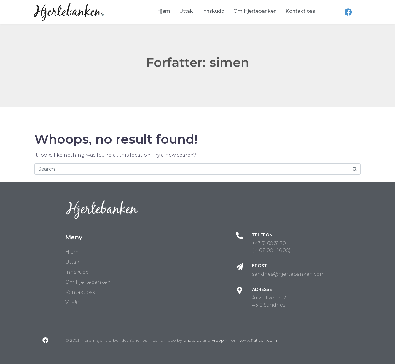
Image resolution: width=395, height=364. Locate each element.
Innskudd (213, 11)
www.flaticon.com (258, 340)
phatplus (192, 340)
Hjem (163, 11)
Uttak (186, 11)
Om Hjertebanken (255, 11)
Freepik (219, 340)
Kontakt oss (300, 11)
